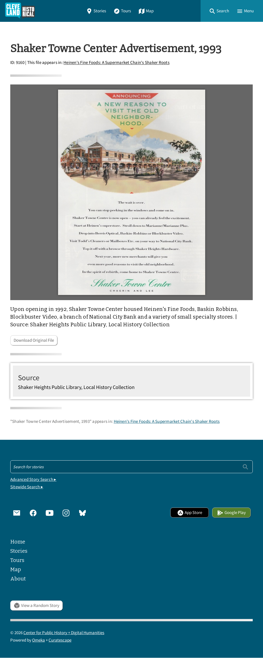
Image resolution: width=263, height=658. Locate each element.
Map (146, 11)
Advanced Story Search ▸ (33, 479)
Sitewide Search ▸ (26, 487)
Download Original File (34, 340)
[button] (219, 11)
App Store (189, 512)
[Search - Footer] (131, 466)
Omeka (38, 640)
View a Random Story (36, 605)
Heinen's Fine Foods (116, 62)
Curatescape (60, 640)
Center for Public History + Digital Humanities (63, 632)
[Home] (20, 11)
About (18, 579)
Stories (96, 11)
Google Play (231, 512)
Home (17, 542)
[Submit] (245, 466)
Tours (122, 11)
